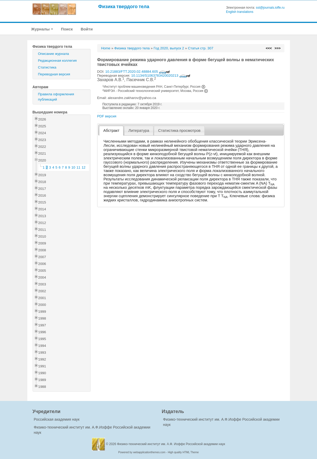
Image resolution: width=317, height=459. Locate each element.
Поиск (67, 29)
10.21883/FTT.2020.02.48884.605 (137, 72)
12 (84, 167)
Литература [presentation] (138, 130)
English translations (239, 12)
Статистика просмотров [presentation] (179, 130)
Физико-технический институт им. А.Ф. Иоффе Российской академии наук (171, 444)
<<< (269, 48)
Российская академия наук (57, 419)
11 (78, 167)
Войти (87, 29)
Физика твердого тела (123, 6)
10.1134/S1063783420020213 (160, 75)
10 (73, 167)
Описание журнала (53, 54)
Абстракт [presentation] (111, 130)
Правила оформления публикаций (56, 96)
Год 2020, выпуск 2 (169, 48)
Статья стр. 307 (201, 48)
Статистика (47, 67)
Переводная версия (54, 74)
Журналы (42, 29)
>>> (277, 48)
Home (106, 48)
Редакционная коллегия (57, 60)
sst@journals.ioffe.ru (270, 7)
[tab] (111, 130)
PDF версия (106, 116)
